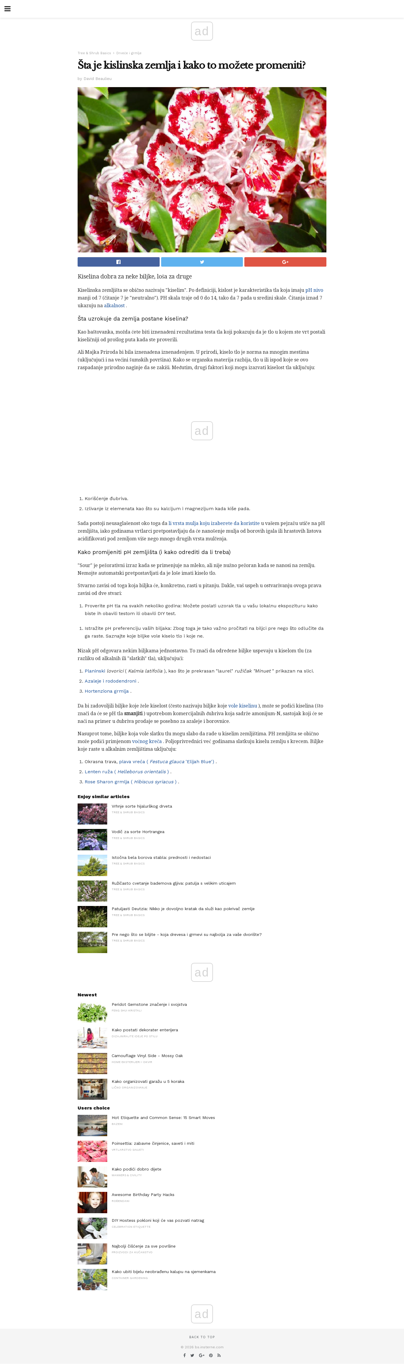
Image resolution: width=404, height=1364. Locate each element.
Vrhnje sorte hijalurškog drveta (142, 806)
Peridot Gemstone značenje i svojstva (149, 1004)
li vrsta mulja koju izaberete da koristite (214, 523)
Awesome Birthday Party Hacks (143, 1194)
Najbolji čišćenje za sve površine (144, 1246)
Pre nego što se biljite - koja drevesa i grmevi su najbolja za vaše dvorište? (187, 934)
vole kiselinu (242, 706)
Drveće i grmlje (129, 53)
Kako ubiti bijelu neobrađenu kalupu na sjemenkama (164, 1271)
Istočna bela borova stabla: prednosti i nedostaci (161, 857)
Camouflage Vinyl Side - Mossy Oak (147, 1055)
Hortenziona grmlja (107, 691)
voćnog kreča (147, 741)
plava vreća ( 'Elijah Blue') (166, 761)
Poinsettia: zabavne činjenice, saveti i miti (153, 1143)
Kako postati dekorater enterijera (145, 1029)
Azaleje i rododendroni (110, 681)
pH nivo (314, 290)
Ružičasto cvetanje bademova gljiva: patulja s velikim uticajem (174, 883)
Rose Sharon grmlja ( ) (131, 782)
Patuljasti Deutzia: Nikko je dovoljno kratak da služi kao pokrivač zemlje (183, 908)
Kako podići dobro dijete (136, 1169)
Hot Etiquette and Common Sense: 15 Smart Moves (163, 1117)
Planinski (95, 671)
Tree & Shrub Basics (94, 53)
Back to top (202, 1337)
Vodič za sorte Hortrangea (138, 831)
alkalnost (114, 305)
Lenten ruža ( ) (127, 771)
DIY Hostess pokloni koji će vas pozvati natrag (158, 1220)
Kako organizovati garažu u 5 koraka (148, 1081)
